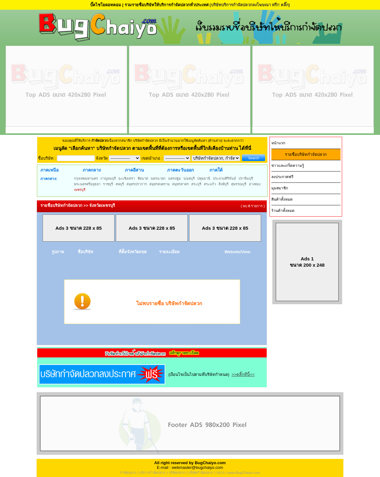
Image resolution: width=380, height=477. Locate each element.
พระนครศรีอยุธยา (87, 184)
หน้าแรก (278, 143)
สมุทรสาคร (180, 184)
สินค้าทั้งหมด (282, 199)
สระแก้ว (210, 184)
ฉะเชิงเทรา (126, 178)
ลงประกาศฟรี (282, 177)
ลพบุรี (120, 184)
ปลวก (220, 472)
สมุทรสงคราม (159, 184)
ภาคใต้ (216, 169)
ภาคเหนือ (49, 169)
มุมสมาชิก (279, 188)
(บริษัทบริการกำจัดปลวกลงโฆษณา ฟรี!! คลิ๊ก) (249, 5)
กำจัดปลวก (128, 472)
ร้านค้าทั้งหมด (283, 210)
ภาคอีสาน (134, 169)
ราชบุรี (108, 184)
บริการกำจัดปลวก (152, 472)
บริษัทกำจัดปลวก (200, 472)
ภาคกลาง (92, 169)
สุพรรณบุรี (238, 184)
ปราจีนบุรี (246, 178)
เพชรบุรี (79, 190)
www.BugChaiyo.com (244, 472)
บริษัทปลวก (177, 472)
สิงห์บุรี (223, 184)
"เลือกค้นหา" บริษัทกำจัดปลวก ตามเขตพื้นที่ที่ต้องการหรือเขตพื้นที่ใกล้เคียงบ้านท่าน (154, 148)
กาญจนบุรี (108, 178)
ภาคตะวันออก (180, 169)
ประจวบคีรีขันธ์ (224, 178)
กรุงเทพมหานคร (86, 178)
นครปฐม (174, 178)
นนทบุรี (189, 178)
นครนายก (158, 178)
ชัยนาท (142, 178)
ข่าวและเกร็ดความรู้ (287, 165)
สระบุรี (196, 184)
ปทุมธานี (203, 178)
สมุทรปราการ (136, 184)
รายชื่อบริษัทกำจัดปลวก (306, 154)
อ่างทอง (254, 184)
